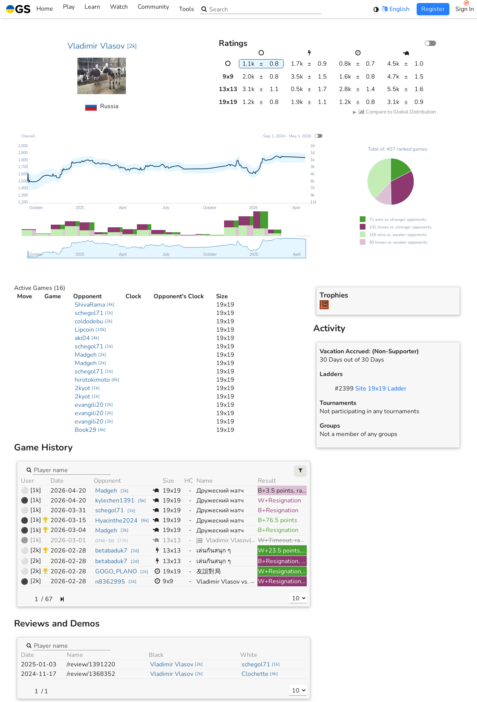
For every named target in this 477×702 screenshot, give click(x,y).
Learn (92, 9)
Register (433, 9)
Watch (119, 9)
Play (69, 9)
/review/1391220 (91, 664)
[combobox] (71, 469)
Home (29, 9)
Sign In (464, 9)
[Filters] (300, 470)
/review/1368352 (91, 674)
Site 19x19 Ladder (380, 388)
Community (153, 9)
